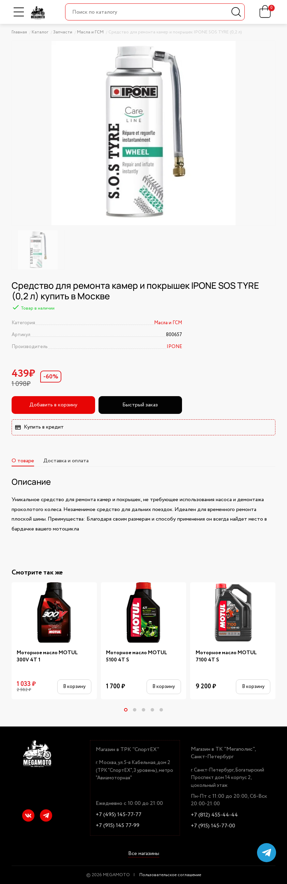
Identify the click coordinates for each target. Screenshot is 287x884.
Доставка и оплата (66, 461)
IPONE (174, 346)
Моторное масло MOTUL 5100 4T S (136, 656)
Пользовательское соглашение (170, 875)
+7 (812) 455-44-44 (214, 815)
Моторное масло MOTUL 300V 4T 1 (47, 656)
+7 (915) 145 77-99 (117, 825)
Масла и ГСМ (168, 322)
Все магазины (143, 854)
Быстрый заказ (140, 405)
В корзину (74, 686)
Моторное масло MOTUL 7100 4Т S (226, 656)
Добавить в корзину (53, 405)
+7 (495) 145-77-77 (118, 815)
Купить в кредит (39, 427)
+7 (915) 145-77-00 (213, 826)
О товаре (23, 461)
